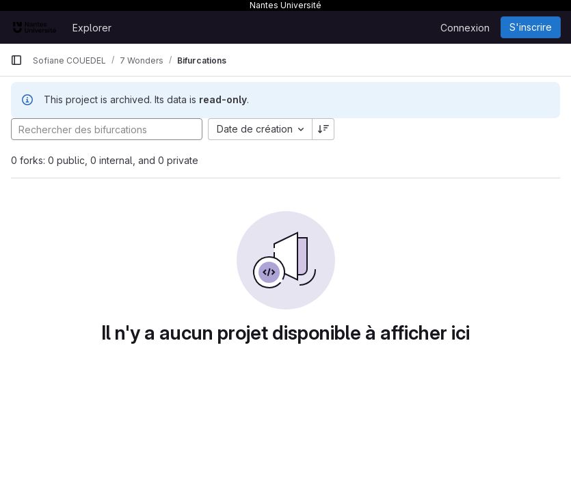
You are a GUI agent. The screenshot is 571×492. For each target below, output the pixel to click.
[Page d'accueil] (35, 27)
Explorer (91, 27)
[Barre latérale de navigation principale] (16, 60)
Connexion (465, 27)
